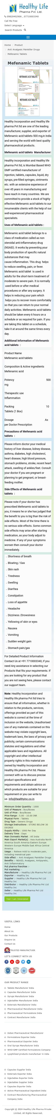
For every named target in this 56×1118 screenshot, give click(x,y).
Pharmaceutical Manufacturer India (24, 1009)
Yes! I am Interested (17, 899)
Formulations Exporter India (21, 1037)
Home (7, 45)
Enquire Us (9, 939)
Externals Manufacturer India (21, 1004)
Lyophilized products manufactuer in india (28, 1054)
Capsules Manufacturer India (21, 992)
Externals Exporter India (19, 1074)
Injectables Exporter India (20, 1078)
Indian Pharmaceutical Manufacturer (25, 1033)
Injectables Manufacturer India (22, 1000)
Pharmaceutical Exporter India (22, 1041)
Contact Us (9, 944)
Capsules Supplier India (19, 1069)
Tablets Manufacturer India (20, 988)
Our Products (10, 935)
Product (19, 45)
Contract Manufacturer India (21, 1017)
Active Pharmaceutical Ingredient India (26, 1090)
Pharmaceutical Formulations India (24, 1013)
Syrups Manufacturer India (20, 996)
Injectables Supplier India (20, 1082)
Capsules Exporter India (19, 1086)
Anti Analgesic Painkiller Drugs (24, 49)
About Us (8, 931)
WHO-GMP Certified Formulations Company (28, 1050)
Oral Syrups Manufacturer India (23, 1045)
